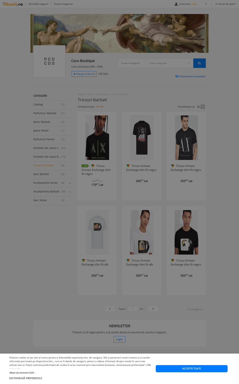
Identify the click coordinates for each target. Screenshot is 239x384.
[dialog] (119, 192)
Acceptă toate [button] (191, 379)
